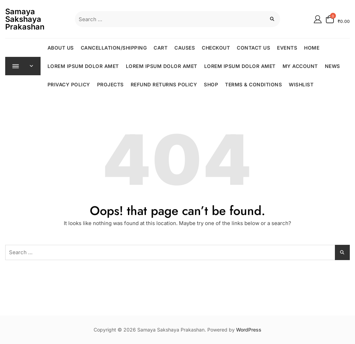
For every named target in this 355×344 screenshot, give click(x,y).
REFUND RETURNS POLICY (164, 84)
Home (312, 48)
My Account (300, 66)
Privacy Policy (68, 84)
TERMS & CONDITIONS (253, 84)
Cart (161, 48)
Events (287, 48)
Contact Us (253, 48)
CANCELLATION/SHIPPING (114, 48)
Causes (185, 48)
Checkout (216, 48)
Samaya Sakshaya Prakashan (24, 19)
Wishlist (301, 84)
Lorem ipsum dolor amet (83, 66)
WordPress (248, 330)
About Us (60, 48)
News (332, 66)
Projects (110, 84)
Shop (211, 84)
